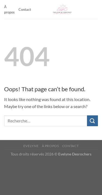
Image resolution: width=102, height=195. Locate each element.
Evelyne (30, 146)
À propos (9, 9)
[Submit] (92, 120)
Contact (24, 9)
